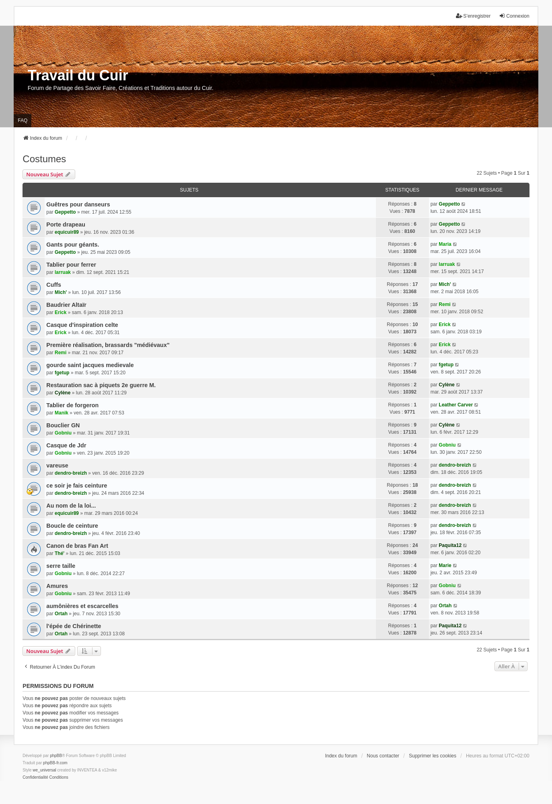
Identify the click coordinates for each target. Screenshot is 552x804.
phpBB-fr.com (55, 763)
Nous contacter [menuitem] (383, 756)
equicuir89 (67, 232)
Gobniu (63, 433)
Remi (444, 304)
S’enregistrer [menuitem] (473, 16)
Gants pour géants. (72, 244)
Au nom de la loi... (71, 505)
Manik (61, 413)
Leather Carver (456, 405)
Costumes (44, 158)
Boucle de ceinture (72, 525)
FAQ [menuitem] (22, 120)
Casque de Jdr (66, 445)
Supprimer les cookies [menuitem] (432, 756)
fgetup (62, 372)
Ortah (61, 613)
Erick (60, 312)
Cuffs (53, 285)
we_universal (44, 770)
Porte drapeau (65, 224)
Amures (57, 586)
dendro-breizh (71, 473)
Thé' (59, 553)
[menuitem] (35, 777)
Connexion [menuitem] (514, 16)
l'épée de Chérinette (73, 626)
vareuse (57, 465)
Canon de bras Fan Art (77, 546)
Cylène (62, 393)
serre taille (60, 566)
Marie (445, 565)
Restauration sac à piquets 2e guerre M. (101, 385)
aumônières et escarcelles (82, 606)
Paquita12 (450, 545)
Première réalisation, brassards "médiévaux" (107, 345)
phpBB (56, 755)
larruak (63, 272)
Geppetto (65, 212)
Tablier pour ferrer (71, 264)
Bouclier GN (63, 425)
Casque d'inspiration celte (82, 325)
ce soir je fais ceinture (76, 485)
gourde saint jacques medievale (90, 365)
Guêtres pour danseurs (78, 204)
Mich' (61, 292)
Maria (445, 244)
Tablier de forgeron (72, 405)
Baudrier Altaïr (66, 305)
